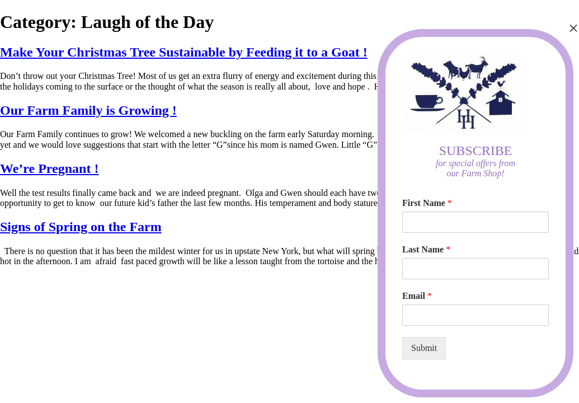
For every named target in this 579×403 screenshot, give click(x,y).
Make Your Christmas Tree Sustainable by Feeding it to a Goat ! (184, 52)
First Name (427, 203)
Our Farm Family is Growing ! (88, 110)
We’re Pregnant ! (49, 168)
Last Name (426, 249)
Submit (424, 348)
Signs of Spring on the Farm (81, 226)
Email (417, 296)
